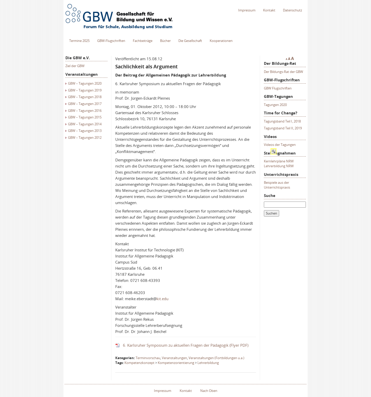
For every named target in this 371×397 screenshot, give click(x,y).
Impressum (246, 10)
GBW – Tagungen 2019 (85, 90)
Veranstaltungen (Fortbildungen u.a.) (216, 358)
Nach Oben (208, 390)
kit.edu (162, 298)
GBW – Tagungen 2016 (85, 110)
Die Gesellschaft (190, 40)
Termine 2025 (79, 40)
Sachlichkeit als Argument (146, 66)
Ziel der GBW (74, 66)
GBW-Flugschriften (111, 40)
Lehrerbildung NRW (279, 166)
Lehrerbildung (208, 362)
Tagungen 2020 (275, 104)
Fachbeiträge (142, 40)
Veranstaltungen (174, 358)
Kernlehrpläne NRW (279, 161)
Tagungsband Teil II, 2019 (283, 128)
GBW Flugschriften (278, 88)
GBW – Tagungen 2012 (85, 137)
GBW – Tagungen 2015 (85, 117)
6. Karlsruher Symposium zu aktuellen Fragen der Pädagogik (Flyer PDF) (185, 345)
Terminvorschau (148, 358)
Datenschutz (292, 10)
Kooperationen (221, 40)
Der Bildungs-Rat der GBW (283, 71)
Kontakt (269, 10)
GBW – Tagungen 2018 (85, 97)
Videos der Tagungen (280, 144)
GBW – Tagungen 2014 (85, 124)
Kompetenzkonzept (139, 362)
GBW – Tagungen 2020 (85, 83)
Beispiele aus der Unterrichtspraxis (277, 185)
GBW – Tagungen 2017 (85, 103)
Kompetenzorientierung (176, 362)
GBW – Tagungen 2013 (85, 130)
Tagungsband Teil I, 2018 (282, 121)
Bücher (165, 40)
